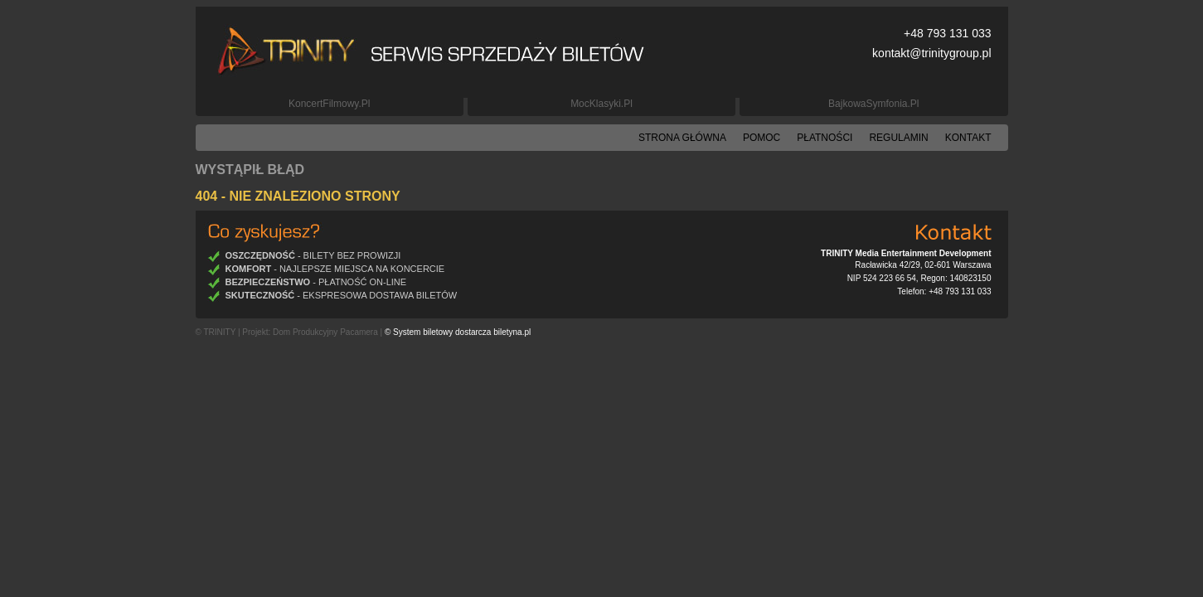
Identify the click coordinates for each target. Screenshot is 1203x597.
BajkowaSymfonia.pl (873, 103)
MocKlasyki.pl (601, 103)
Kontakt (968, 137)
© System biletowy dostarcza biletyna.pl (458, 332)
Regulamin (898, 137)
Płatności (824, 137)
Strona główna (682, 137)
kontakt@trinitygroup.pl (931, 53)
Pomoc (761, 137)
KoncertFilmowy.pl (329, 103)
